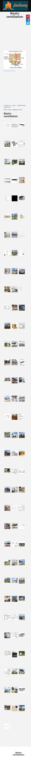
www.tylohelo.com (9, 71)
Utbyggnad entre (17, 109)
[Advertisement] (15, 35)
